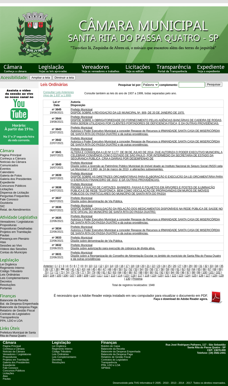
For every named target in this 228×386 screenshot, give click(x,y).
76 (77, 272)
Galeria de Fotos (11, 175)
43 (83, 269)
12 (100, 266)
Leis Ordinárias (10, 274)
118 (147, 275)
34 (216, 266)
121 (167, 275)
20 (142, 266)
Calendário (7, 172)
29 (190, 266)
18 (132, 266)
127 (208, 275)
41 (72, 269)
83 (114, 272)
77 (83, 272)
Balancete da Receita (14, 300)
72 (56, 272)
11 (95, 266)
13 (105, 266)
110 (92, 275)
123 (180, 275)
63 (188, 269)
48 (109, 269)
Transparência (9, 317)
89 (146, 272)
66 (204, 269)
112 (106, 275)
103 (45, 275)
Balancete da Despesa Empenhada (120, 351)
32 (205, 266)
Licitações (6, 189)
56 (151, 269)
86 (130, 272)
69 (219, 269)
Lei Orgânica (8, 264)
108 (79, 275)
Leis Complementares (14, 278)
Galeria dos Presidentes (16, 179)
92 (161, 272)
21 (148, 266)
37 (51, 269)
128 (214, 275)
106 (65, 275)
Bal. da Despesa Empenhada (19, 303)
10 (90, 266)
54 (141, 269)
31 (200, 266)
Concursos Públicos (13, 185)
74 (67, 272)
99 (198, 272)
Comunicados (9, 165)
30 (195, 266)
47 (104, 269)
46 (99, 269)
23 (158, 266)
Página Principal (10, 155)
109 (86, 275)
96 (182, 272)
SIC (2, 206)
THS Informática (143, 382)
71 (51, 272)
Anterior (48, 266)
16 (121, 266)
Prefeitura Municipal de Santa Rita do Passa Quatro (18, 334)
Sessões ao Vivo (11, 245)
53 (135, 269)
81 (103, 272)
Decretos (6, 281)
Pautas (4, 235)
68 (214, 269)
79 (93, 272)
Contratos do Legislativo (114, 359)
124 (187, 275)
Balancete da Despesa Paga (18, 307)
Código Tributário (11, 271)
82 (109, 272)
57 (157, 269)
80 (98, 272)
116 (133, 275)
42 (78, 269)
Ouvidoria (6, 202)
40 (67, 269)
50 (120, 269)
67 (209, 269)
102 (218, 272)
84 (119, 272)
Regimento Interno (12, 267)
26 (174, 266)
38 (57, 269)
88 (140, 272)
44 (88, 269)
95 (177, 272)
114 (119, 275)
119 (153, 275)
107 (72, 275)
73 (61, 272)
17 (127, 266)
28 (184, 266)
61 (177, 269)
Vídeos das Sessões (13, 249)
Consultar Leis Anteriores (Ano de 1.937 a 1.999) (58, 94)
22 (153, 266)
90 (151, 272)
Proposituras (8, 225)
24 (163, 266)
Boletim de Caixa (110, 346)
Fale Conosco (9, 199)
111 (99, 275)
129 (221, 275)
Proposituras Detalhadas (16, 228)
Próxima (137, 278)
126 (201, 275)
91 (156, 272)
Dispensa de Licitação (14, 192)
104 (52, 275)
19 (137, 266)
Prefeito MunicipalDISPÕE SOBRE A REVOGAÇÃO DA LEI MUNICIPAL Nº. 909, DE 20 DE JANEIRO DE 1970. (128, 111)
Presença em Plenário (14, 238)
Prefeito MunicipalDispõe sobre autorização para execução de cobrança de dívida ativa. (113, 247)
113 (113, 275)
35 (221, 266)
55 (146, 269)
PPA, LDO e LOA (11, 320)
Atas (3, 242)
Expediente (7, 182)
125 (194, 275)
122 (174, 275)
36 (46, 269)
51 (125, 269)
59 (167, 269)
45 (93, 269)
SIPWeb (105, 367)
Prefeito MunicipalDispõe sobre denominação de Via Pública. (97, 200)
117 (140, 275)
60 (172, 269)
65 (199, 269)
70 (46, 272)
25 (169, 266)
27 (179, 266)
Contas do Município (13, 252)
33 (211, 266)
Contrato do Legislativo (15, 314)
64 (193, 269)
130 (128, 278)
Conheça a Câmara (13, 158)
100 (204, 272)
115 (126, 275)
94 (172, 272)
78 (88, 272)
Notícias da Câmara (13, 162)
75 (72, 272)
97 (188, 272)
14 (111, 266)
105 (59, 275)
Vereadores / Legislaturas (16, 221)
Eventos (5, 168)
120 (160, 275)
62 (183, 269)
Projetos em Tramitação (15, 232)
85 (125, 272)
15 (116, 266)
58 (162, 269)
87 (135, 272)
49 (114, 269)
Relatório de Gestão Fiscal (17, 310)
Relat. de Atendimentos (15, 209)
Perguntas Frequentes (14, 196)
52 (130, 269)
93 (167, 272)
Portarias (6, 288)
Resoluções (7, 284)
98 (193, 272)
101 (211, 272)
